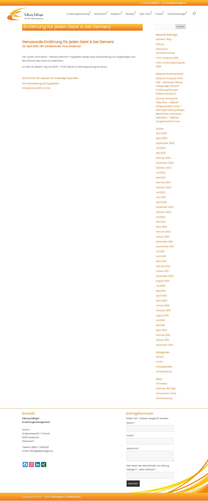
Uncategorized (164, 366)
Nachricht (133, 448)
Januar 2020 (162, 305)
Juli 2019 (160, 320)
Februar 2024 (163, 182)
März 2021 (161, 261)
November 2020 (165, 276)
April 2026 (161, 133)
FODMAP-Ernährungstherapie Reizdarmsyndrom (168, 89)
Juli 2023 (160, 192)
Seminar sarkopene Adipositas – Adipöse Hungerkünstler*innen (168, 117)
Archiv (159, 361)
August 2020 (162, 281)
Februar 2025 (163, 158)
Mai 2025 (161, 153)
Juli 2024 (160, 172)
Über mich (145, 14)
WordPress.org (164, 398)
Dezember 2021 (164, 241)
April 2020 (161, 295)
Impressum (57, 496)
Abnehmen (100, 14)
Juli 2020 (160, 285)
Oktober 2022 (163, 212)
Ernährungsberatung (78, 14)
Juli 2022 (160, 217)
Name (131, 422)
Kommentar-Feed (166, 393)
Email (130, 435)
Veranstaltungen (176, 14)
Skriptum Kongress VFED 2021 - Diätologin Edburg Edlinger (169, 82)
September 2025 (165, 143)
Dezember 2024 (165, 162)
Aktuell (159, 356)
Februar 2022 (163, 231)
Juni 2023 (161, 197)
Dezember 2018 (164, 345)
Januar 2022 (162, 236)
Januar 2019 (162, 340)
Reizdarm (116, 14)
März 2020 (161, 300)
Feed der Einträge (165, 388)
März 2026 (161, 138)
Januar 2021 (162, 271)
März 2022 (161, 226)
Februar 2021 (163, 266)
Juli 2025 (160, 148)
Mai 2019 (160, 325)
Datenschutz (73, 496)
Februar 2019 (163, 335)
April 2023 (161, 202)
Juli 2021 (160, 251)
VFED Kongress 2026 (167, 57)
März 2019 (161, 330)
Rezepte (130, 14)
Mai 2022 (160, 222)
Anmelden (161, 383)
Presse (159, 14)
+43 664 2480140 (150, 3)
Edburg (160, 44)
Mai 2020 (161, 290)
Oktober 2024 (163, 167)
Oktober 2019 (163, 310)
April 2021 (161, 256)
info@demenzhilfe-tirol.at (36, 88)
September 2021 (165, 246)
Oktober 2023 (163, 187)
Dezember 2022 (164, 207)
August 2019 (162, 315)
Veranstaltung (164, 371)
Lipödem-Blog (163, 39)
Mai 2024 (161, 177)
